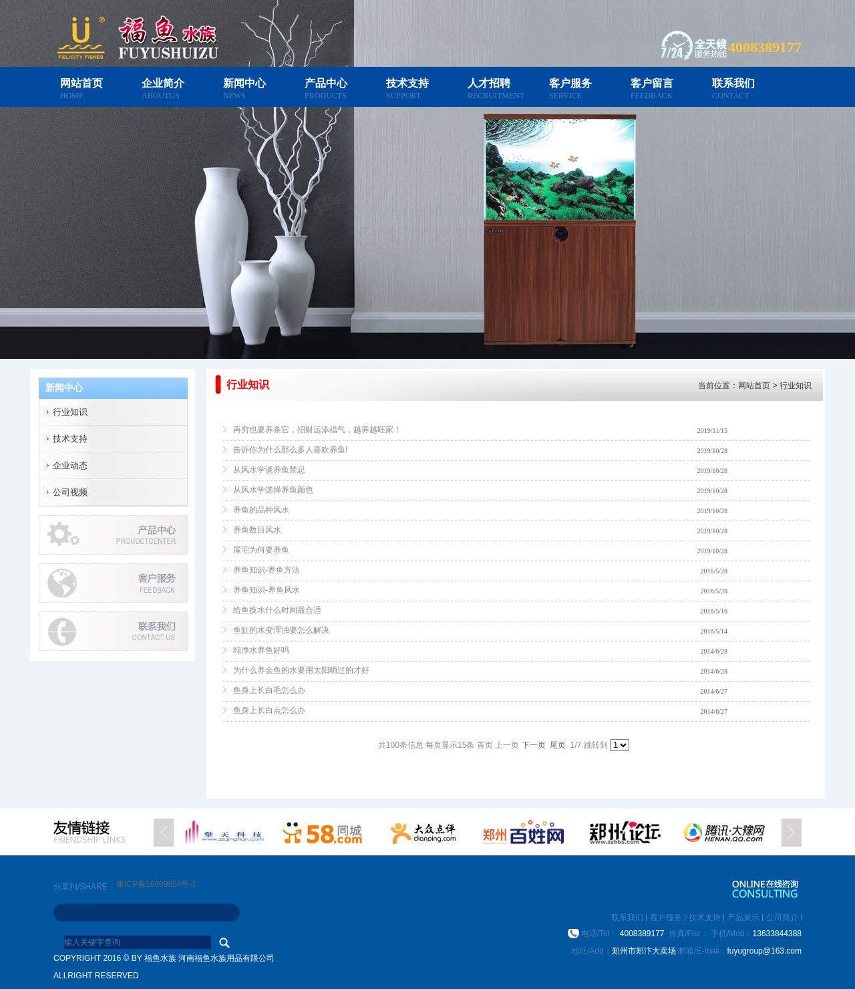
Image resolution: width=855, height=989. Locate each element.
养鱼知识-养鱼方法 (266, 570)
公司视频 (70, 492)
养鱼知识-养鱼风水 (266, 590)
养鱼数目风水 (257, 530)
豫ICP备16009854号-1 (156, 884)
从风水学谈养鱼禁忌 (269, 469)
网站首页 (81, 83)
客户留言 (652, 83)
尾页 (558, 745)
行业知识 (70, 412)
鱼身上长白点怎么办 (269, 710)
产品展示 (743, 917)
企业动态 (70, 465)
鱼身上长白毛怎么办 (269, 690)
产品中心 (326, 83)
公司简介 (782, 917)
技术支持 (407, 83)
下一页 (534, 745)
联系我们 (733, 83)
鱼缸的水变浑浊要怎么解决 (281, 630)
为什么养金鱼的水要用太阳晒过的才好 (301, 670)
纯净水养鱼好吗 (261, 650)
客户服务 (570, 83)
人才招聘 (489, 83)
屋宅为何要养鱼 (261, 550)
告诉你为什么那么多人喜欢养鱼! (290, 449)
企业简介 (163, 83)
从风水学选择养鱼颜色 (273, 489)
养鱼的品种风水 (261, 510)
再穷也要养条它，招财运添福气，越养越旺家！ (317, 429)
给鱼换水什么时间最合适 (277, 610)
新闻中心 (244, 83)
